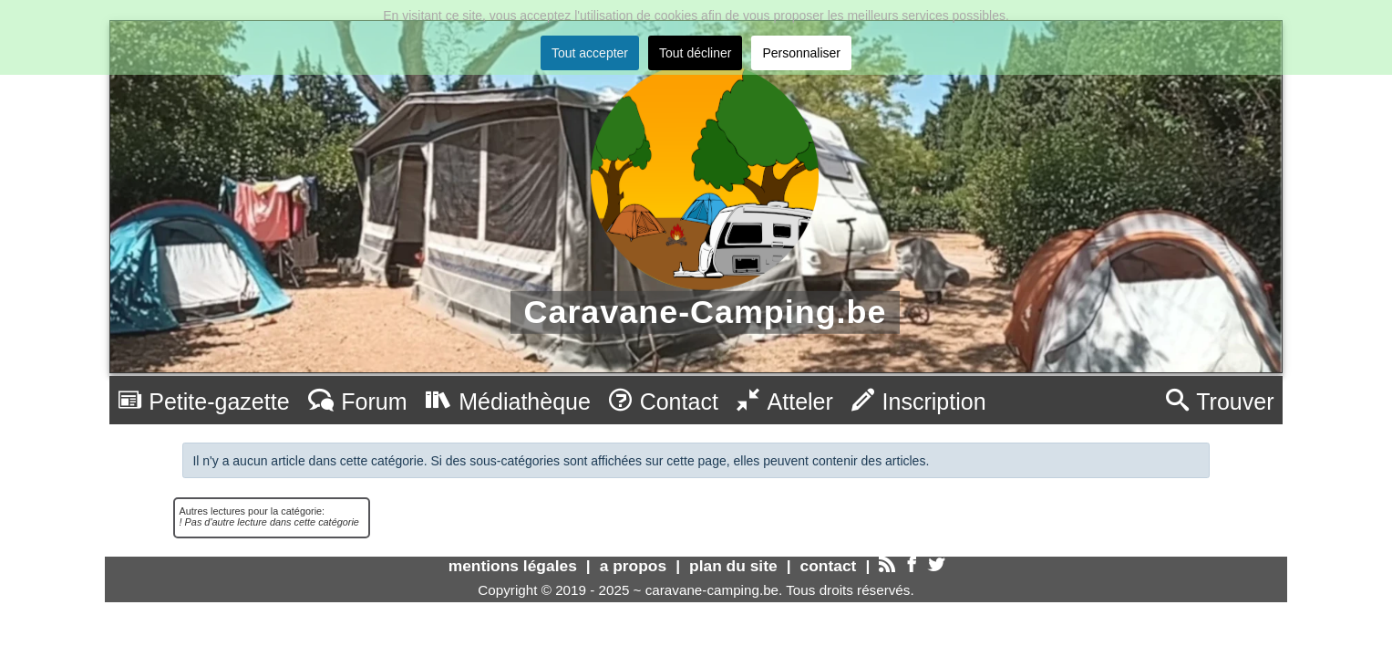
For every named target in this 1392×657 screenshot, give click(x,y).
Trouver (1220, 401)
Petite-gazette (204, 401)
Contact (663, 401)
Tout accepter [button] (590, 53)
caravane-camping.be (711, 590)
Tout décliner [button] (695, 53)
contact (828, 566)
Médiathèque (508, 401)
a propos (633, 566)
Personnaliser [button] (801, 53)
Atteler (785, 401)
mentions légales (513, 566)
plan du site (733, 566)
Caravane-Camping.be (705, 312)
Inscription (918, 401)
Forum (357, 401)
